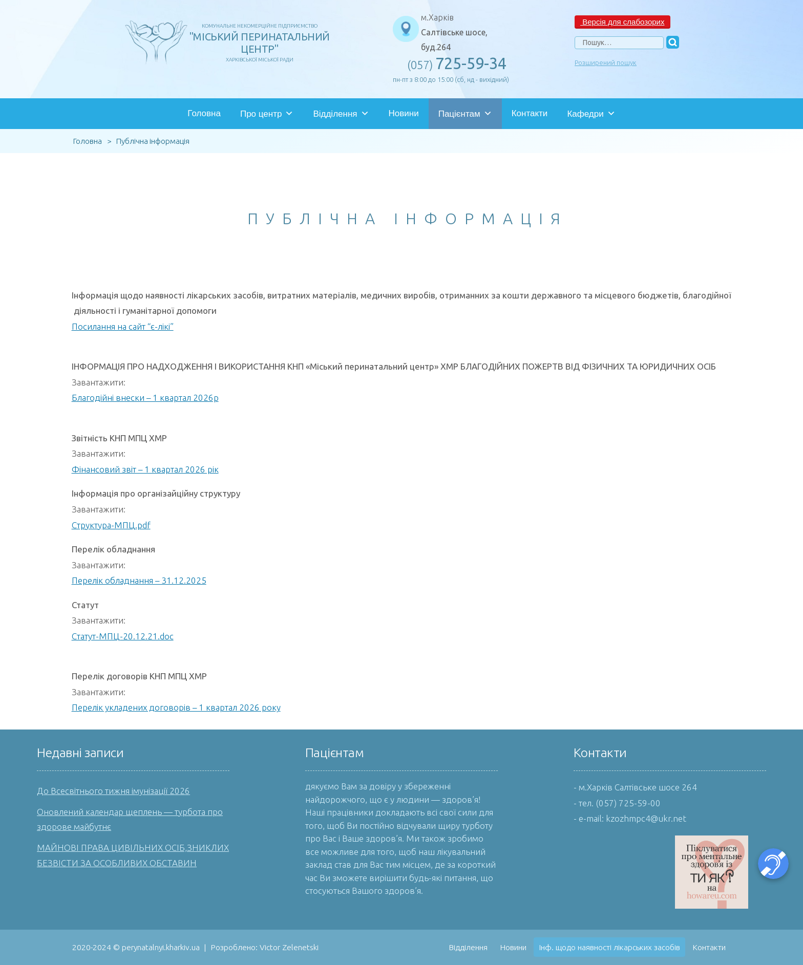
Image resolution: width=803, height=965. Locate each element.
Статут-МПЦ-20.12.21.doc (123, 636)
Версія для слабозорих (622, 21)
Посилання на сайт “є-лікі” (123, 326)
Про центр (266, 114)
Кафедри (591, 114)
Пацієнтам (465, 114)
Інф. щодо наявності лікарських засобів (609, 947)
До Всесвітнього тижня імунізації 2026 (113, 791)
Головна (204, 113)
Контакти (530, 113)
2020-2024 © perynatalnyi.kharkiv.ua (136, 947)
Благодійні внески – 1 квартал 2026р (145, 397)
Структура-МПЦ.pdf (111, 525)
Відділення (341, 114)
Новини (404, 113)
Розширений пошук (606, 62)
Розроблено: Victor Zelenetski (264, 947)
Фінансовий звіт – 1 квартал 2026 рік (145, 469)
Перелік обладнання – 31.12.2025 (139, 580)
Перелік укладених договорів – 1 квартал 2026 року (176, 707)
